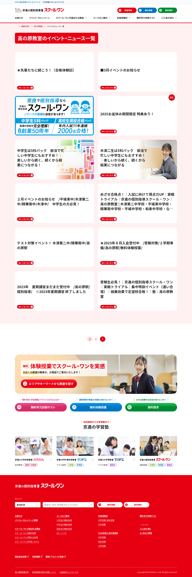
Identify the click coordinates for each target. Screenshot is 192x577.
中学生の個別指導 (64, 524)
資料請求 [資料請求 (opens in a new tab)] (169, 10)
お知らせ (19, 17)
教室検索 (128, 10)
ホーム (16, 26)
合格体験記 (103, 516)
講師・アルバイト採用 (54, 556)
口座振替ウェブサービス (69, 572)
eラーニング (61, 533)
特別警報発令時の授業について (44, 572)
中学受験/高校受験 (106, 520)
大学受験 (102, 524)
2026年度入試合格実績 (108, 533)
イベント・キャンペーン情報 (26, 520)
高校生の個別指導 (64, 528)
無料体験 (148, 10)
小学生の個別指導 (64, 520)
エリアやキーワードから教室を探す (51, 384)
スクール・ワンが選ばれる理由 (27, 528)
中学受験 (102, 537)
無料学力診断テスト (146, 17)
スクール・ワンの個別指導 (25, 533)
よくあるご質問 (146, 533)
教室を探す (25, 26)
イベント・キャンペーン (39, 17)
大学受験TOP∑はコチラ (52, 2)
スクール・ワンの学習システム (27, 541)
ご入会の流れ (145, 528)
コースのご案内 (63, 516)
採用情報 (36, 556)
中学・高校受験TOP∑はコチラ (26, 2)
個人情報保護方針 (22, 572)
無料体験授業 (98, 407)
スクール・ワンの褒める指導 (26, 537)
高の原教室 (38, 26)
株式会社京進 (20, 556)
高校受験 (102, 541)
